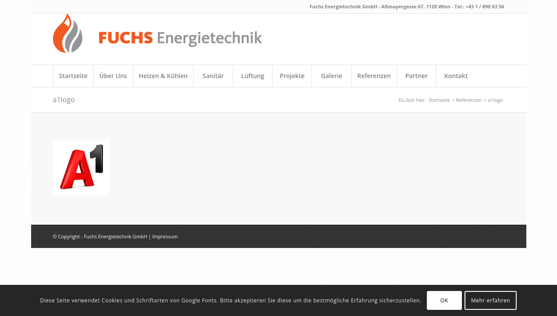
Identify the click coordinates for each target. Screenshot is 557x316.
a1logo (64, 99)
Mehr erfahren (490, 300)
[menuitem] (73, 76)
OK (444, 300)
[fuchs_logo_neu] (157, 39)
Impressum (165, 236)
